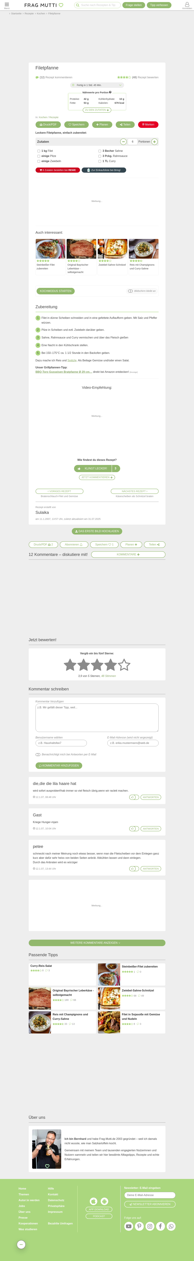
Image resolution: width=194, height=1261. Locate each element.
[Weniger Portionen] (123, 141)
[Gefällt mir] (132, 797)
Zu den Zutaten (97, 110)
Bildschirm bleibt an (145, 291)
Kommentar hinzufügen (97, 716)
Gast (37, 815)
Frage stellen (134, 5)
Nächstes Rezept (134, 491)
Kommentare (128, 554)
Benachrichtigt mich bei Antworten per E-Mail (69, 754)
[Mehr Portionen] (154, 141)
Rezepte (53, 117)
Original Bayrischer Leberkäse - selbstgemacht (78, 268)
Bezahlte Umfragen (60, 1223)
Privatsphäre (56, 1206)
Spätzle (71, 360)
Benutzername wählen (49, 737)
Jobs (22, 1206)
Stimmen (108, 676)
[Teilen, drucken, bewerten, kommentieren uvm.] (21, 1244)
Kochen (43, 117)
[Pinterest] (139, 1227)
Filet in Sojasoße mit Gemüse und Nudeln (141, 1016)
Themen (24, 1194)
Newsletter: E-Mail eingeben (142, 1187)
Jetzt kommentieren (96, 477)
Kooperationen (28, 1223)
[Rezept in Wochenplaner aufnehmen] (131, 544)
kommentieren (54, 77)
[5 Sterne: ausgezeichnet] (124, 665)
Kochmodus (55, 291)
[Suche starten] (77, 5)
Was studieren (28, 1229)
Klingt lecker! (97, 468)
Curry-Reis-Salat (41, 965)
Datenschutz (56, 1200)
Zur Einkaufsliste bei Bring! (104, 170)
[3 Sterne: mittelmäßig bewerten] (97, 665)
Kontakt (53, 1194)
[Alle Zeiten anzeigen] (120, 85)
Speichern (76, 124)
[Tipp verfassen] (159, 5)
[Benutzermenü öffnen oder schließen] (187, 5)
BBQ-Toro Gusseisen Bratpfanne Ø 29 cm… (64, 371)
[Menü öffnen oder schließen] (7, 5)
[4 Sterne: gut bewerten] (110, 665)
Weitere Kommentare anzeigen (97, 942)
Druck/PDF (48, 124)
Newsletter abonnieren (149, 1204)
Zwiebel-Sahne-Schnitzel (112, 264)
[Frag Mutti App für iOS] (93, 1202)
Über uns (24, 1211)
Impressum (55, 1211)
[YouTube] (128, 1227)
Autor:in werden (29, 1200)
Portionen (144, 141)
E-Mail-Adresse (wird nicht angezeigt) (130, 737)
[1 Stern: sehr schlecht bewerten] (70, 665)
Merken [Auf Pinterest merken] (148, 124)
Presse (23, 1217)
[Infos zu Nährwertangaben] (110, 92)
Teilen (125, 124)
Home (22, 1188)
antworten (151, 797)
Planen (102, 124)
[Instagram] (149, 1227)
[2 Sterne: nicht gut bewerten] (83, 665)
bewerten (138, 77)
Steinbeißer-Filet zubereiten (46, 266)
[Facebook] (160, 1227)
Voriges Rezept (59, 491)
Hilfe (51, 1188)
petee (38, 846)
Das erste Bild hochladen (97, 531)
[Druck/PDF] (43, 544)
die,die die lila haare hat (54, 783)
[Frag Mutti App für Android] (104, 1202)
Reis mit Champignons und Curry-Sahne (142, 266)
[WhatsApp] (171, 1227)
